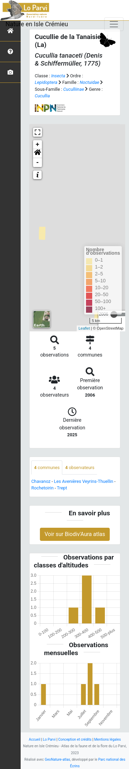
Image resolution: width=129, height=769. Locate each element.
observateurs (79, 467)
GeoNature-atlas (57, 759)
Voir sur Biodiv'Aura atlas (74, 534)
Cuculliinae (73, 89)
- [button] (38, 162)
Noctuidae (89, 82)
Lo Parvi (49, 739)
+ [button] (38, 144)
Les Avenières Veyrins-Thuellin (83, 481)
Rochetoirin (42, 487)
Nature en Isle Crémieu (37, 24)
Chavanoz (41, 481)
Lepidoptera (46, 82)
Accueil (34, 739)
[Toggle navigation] (113, 24)
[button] (37, 153)
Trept (62, 487)
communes (47, 467)
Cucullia (42, 95)
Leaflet (84, 328)
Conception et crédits (75, 739)
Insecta (58, 75)
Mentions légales (107, 739)
